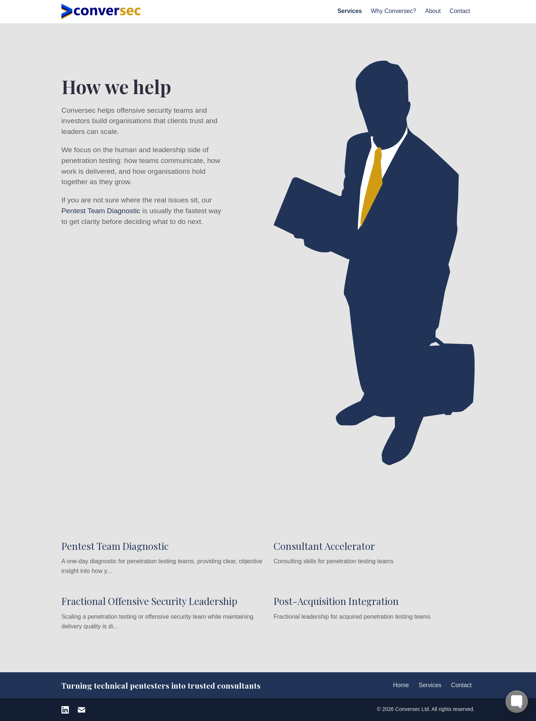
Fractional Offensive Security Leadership (149, 601)
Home (401, 685)
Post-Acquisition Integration (336, 601)
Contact (460, 11)
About (433, 11)
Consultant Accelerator (324, 545)
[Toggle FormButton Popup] (516, 701)
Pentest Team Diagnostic (100, 211)
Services (349, 11)
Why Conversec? (393, 11)
